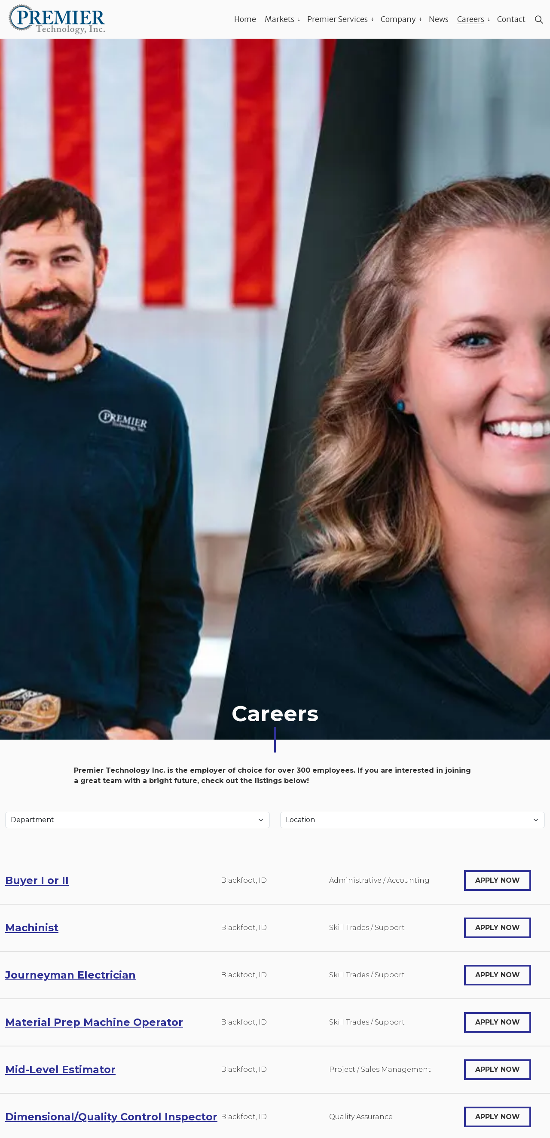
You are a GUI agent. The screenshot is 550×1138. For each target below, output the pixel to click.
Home (245, 19)
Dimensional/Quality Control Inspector (111, 1116)
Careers (470, 19)
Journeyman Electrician (70, 975)
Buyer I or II (37, 880)
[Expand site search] (539, 19)
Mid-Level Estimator (60, 1069)
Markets (279, 19)
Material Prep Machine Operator (94, 1022)
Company (398, 19)
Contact (511, 19)
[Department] (137, 820)
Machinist (31, 927)
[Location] (412, 820)
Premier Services (337, 19)
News (439, 19)
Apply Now (497, 880)
